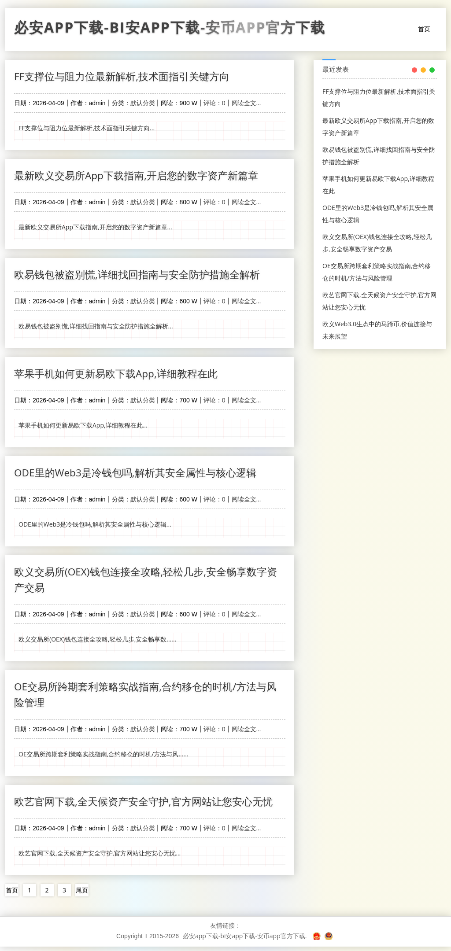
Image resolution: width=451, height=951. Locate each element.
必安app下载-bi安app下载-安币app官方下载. (245, 940)
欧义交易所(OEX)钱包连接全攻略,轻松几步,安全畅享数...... (97, 642)
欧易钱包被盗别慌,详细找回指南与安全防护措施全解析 (142, 275)
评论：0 (214, 103)
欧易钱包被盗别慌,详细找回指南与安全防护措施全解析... (95, 327)
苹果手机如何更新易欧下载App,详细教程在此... (83, 427)
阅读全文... (246, 103)
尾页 (82, 894)
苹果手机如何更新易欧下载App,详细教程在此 (120, 375)
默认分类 (142, 103)
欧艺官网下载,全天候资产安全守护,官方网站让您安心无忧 (149, 805)
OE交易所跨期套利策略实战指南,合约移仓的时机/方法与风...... (103, 758)
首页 (424, 29)
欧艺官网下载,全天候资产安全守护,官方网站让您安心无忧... (99, 857)
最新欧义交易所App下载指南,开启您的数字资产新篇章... (95, 228)
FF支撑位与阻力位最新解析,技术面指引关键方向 (126, 76)
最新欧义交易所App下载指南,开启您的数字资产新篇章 (141, 176)
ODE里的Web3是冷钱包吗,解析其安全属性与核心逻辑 (141, 474)
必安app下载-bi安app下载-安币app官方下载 (169, 29)
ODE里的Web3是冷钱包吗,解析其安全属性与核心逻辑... (94, 526)
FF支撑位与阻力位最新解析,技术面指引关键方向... (86, 128)
